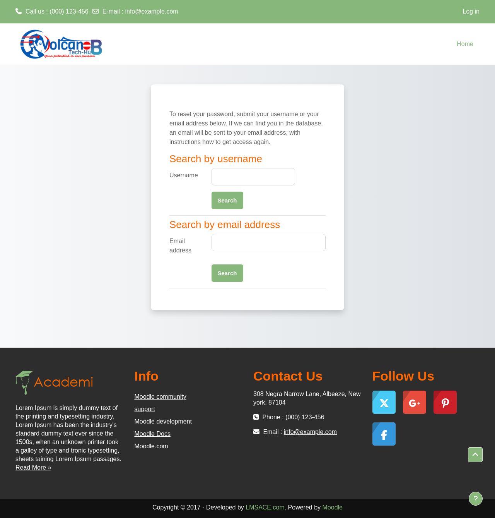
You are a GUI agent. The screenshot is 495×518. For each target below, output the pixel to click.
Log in (471, 11)
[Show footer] (476, 499)
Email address (180, 246)
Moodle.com (151, 446)
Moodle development (163, 421)
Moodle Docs (153, 434)
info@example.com (151, 11)
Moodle (333, 507)
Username (183, 175)
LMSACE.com (265, 507)
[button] (475, 455)
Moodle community (160, 396)
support (145, 409)
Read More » (33, 467)
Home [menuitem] (465, 44)
